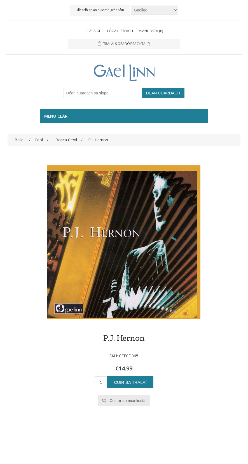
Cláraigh (93, 30)
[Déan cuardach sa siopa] (103, 93)
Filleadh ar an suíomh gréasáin (100, 10)
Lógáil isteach (120, 30)
